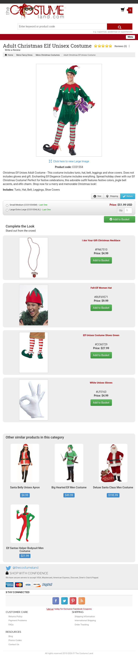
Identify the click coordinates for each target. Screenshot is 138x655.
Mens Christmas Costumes (48, 55)
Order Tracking (82, 624)
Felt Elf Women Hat (101, 287)
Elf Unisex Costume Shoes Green (101, 335)
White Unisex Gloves (101, 382)
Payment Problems (18, 620)
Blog (11, 636)
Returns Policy (15, 616)
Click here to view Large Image (69, 161)
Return (128, 196)
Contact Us (14, 644)
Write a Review (12, 50)
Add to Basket (119, 219)
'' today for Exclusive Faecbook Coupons (69, 609)
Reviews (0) (121, 46)
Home (9, 55)
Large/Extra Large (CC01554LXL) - (28, 209)
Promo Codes (15, 640)
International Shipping (85, 620)
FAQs (11, 624)
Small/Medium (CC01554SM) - (26, 205)
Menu (130, 37)
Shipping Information (85, 616)
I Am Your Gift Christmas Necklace (101, 240)
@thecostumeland (25, 567)
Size (97, 196)
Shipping (112, 196)
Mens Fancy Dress (24, 55)
